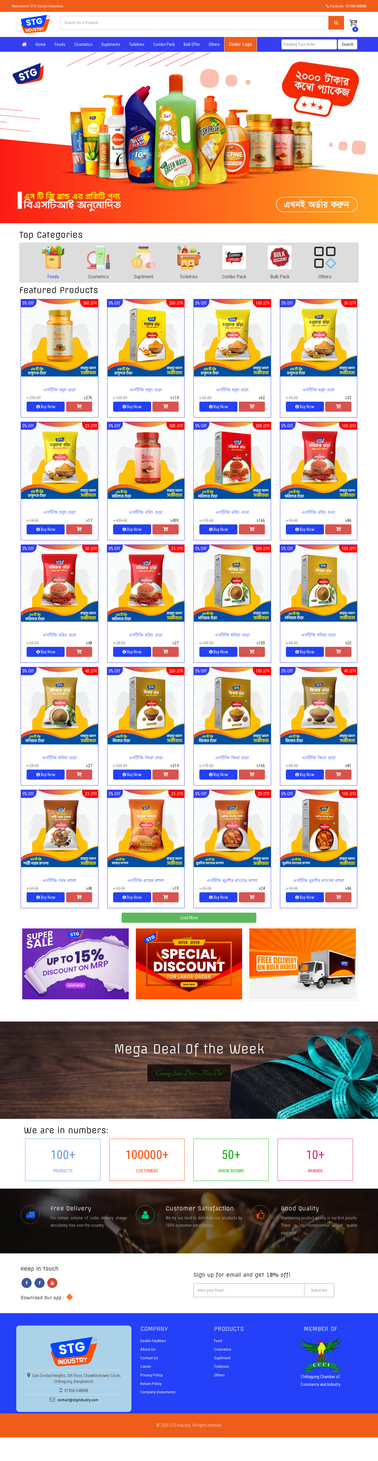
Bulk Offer (191, 44)
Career (145, 1377)
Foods (58, 44)
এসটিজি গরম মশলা (59, 885)
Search (347, 44)
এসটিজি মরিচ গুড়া (145, 514)
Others (213, 44)
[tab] (53, 262)
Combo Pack (163, 44)
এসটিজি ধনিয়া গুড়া (232, 638)
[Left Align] (335, 23)
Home (40, 44)
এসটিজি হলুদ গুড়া (59, 390)
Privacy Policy (152, 1385)
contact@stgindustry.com (77, 1410)
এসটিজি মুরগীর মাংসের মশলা (232, 885)
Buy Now (45, 407)
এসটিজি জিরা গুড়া (146, 762)
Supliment (222, 1368)
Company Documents (158, 1402)
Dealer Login (239, 44)
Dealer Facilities (153, 1351)
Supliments (109, 44)
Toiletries (135, 44)
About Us (148, 1360)
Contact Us (149, 1368)
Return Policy (151, 1393)
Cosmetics (82, 44)
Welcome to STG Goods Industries (37, 6)
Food (218, 1351)
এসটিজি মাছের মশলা (146, 885)
